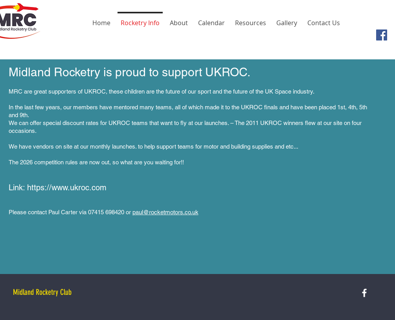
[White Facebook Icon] (364, 292)
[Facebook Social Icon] (381, 34)
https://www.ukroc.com (67, 187)
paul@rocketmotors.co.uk (165, 212)
